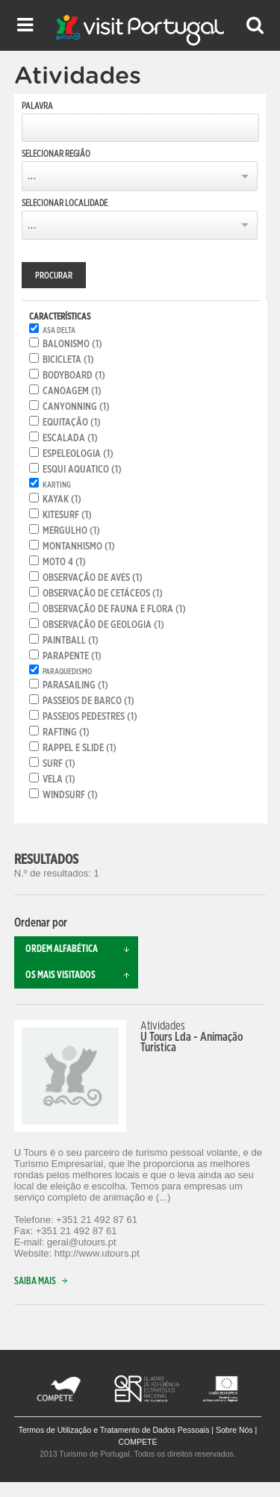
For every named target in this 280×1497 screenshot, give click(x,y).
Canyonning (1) (76, 407)
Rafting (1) (66, 732)
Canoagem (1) (72, 391)
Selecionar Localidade (65, 203)
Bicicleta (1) (68, 360)
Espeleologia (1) (78, 454)
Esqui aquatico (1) (82, 469)
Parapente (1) (72, 656)
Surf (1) (59, 764)
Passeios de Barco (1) (88, 701)
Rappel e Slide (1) (79, 748)
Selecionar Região (56, 153)
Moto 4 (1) (64, 562)
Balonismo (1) (72, 344)
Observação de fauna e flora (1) (114, 609)
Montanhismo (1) (79, 546)
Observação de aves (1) (93, 578)
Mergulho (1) (71, 531)
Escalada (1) (70, 438)
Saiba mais (44, 1281)
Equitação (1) (72, 422)
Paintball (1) (71, 640)
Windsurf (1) (70, 795)
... (32, 175)
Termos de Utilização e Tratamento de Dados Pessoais (114, 1429)
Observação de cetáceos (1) (103, 593)
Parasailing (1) (75, 685)
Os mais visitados (82, 975)
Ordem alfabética (82, 949)
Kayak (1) (62, 499)
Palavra (37, 106)
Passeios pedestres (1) (90, 717)
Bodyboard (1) (74, 375)
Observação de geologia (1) (103, 625)
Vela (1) (59, 779)
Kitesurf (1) (67, 515)
